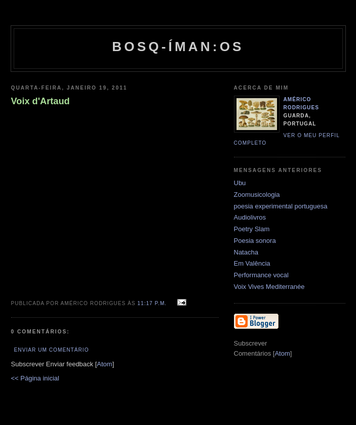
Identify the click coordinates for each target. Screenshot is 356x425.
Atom (104, 364)
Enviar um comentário (51, 350)
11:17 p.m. (153, 303)
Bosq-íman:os (178, 46)
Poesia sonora (255, 240)
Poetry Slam (252, 229)
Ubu (240, 183)
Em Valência (252, 263)
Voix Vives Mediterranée (269, 286)
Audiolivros (250, 217)
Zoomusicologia (257, 194)
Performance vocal (261, 275)
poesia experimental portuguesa (281, 206)
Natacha (246, 252)
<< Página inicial (35, 378)
